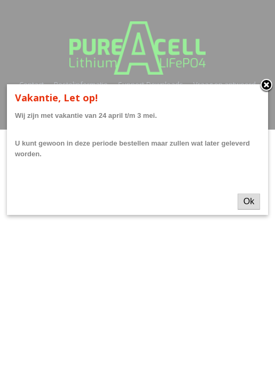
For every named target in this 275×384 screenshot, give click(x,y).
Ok (248, 201)
